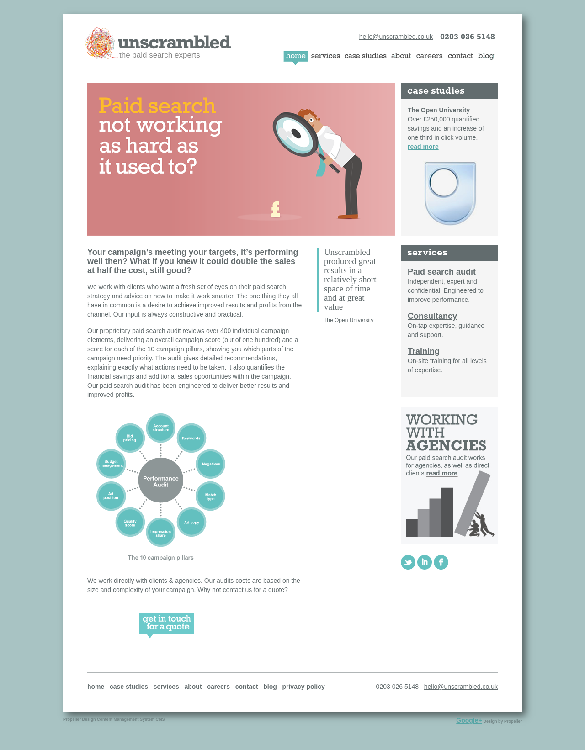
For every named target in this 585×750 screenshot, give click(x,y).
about (193, 686)
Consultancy (432, 316)
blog (270, 686)
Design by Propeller (502, 721)
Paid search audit (442, 271)
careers (218, 686)
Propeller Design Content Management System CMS (114, 719)
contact (246, 686)
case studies (129, 686)
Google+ (469, 720)
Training (424, 351)
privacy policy (303, 686)
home (95, 686)
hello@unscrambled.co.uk (396, 36)
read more (423, 146)
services (166, 686)
